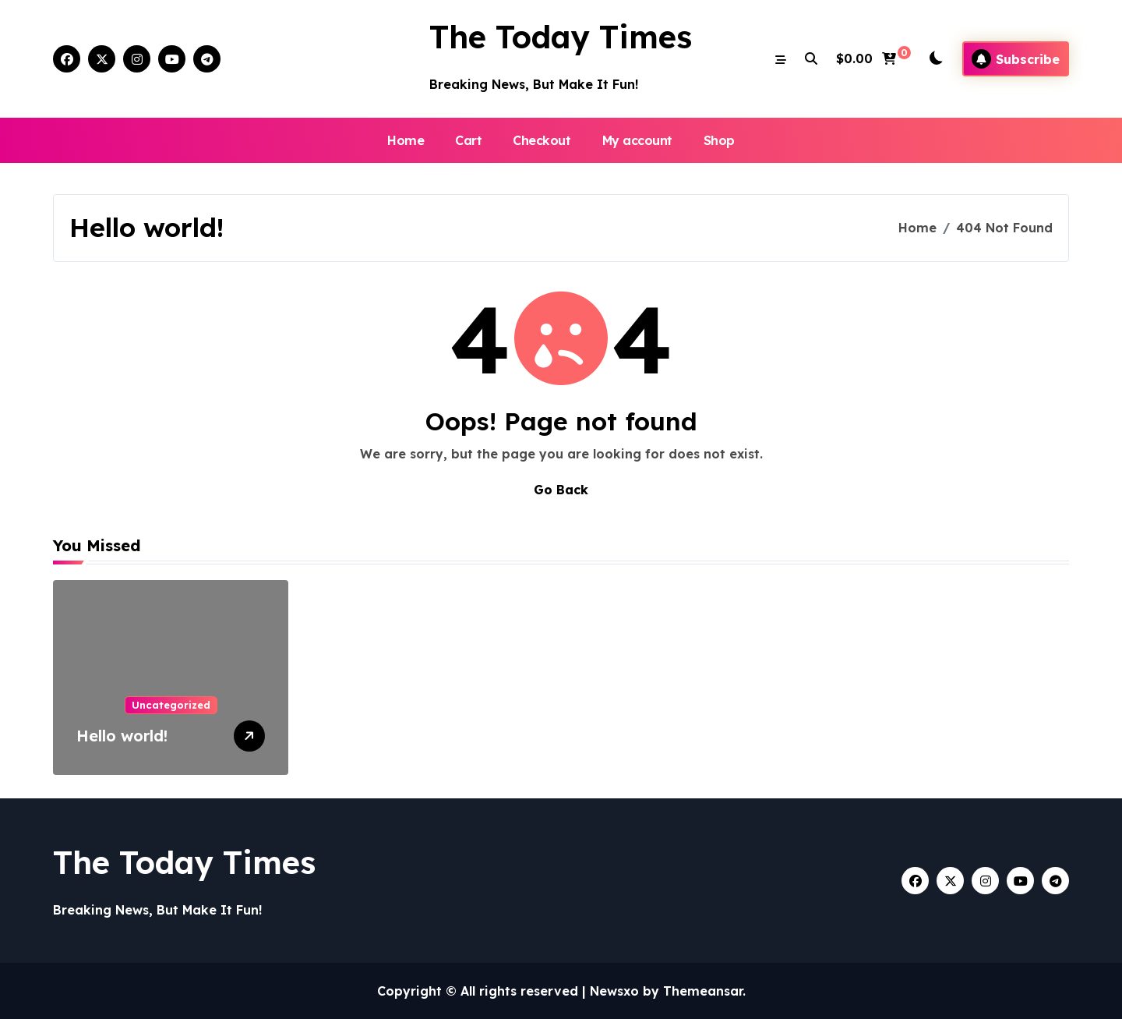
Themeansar (703, 991)
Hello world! (122, 735)
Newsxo (614, 991)
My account (637, 140)
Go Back (561, 489)
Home (405, 140)
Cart (468, 140)
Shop (719, 140)
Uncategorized (171, 705)
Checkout (541, 140)
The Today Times (560, 36)
